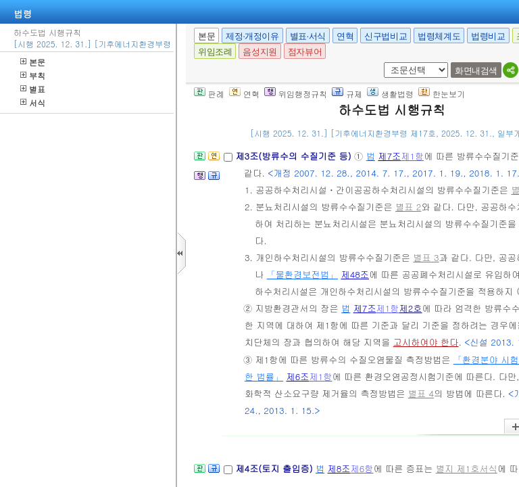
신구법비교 (385, 36)
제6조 (298, 376)
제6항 (362, 468)
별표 (32, 89)
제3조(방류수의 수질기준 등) (294, 155)
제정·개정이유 (252, 36)
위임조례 (215, 52)
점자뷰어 (305, 52)
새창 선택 (381, 62)
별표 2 (408, 206)
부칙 (32, 75)
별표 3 (426, 257)
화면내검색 (476, 71)
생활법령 (390, 93)
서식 (32, 102)
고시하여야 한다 (426, 341)
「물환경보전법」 (303, 274)
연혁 (345, 36)
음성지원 (259, 52)
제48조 (355, 274)
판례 (209, 93)
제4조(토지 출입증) (275, 468)
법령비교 (488, 36)
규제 (347, 93)
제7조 (389, 155)
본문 (32, 62)
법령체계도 (439, 36)
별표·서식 (308, 36)
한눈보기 (441, 93)
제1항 (412, 155)
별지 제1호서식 (466, 468)
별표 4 (421, 393)
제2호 (410, 308)
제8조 (339, 468)
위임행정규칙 (295, 93)
